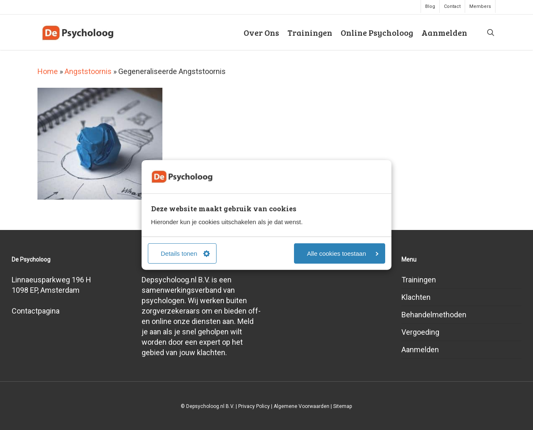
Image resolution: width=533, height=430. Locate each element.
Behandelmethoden (433, 314)
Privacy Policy (254, 406)
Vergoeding (420, 332)
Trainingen (418, 279)
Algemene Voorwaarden (301, 406)
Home (47, 71)
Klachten (416, 297)
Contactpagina (36, 310)
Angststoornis (88, 71)
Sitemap (342, 406)
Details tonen (185, 253)
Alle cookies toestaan (343, 253)
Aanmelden (420, 349)
